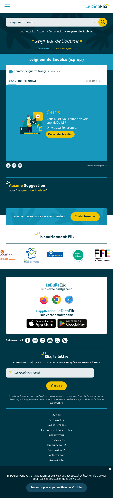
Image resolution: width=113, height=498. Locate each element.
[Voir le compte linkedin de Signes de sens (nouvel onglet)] (42, 340)
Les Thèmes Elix (57, 440)
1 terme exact (44, 48)
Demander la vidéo (60, 134)
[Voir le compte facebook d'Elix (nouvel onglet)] (27, 340)
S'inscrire (56, 386)
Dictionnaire (56, 31)
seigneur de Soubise (79, 32)
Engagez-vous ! (56, 434)
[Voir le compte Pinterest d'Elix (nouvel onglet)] (65, 340)
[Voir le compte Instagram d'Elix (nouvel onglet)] (35, 340)
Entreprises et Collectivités (56, 430)
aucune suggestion (66, 48)
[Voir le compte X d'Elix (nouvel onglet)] (57, 340)
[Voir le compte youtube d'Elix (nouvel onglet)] (50, 340)
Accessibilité (56, 460)
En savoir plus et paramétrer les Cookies (57, 488)
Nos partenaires (56, 424)
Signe (12, 81)
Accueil (41, 31)
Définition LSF (27, 81)
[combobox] (56, 22)
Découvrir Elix (56, 420)
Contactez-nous (85, 217)
